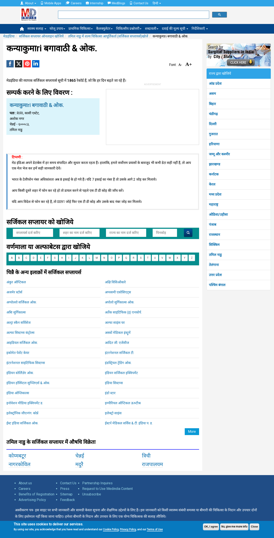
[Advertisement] (153, 116)
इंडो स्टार (110, 393)
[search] (133, 15)
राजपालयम (152, 464)
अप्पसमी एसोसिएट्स (118, 292)
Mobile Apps (50, 3)
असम (212, 94)
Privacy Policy (128, 529)
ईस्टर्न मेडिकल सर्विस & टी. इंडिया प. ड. (129, 423)
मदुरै (79, 464)
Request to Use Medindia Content (107, 489)
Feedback (67, 500)
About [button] (28, 3)
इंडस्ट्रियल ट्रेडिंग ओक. (118, 363)
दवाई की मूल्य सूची (175, 29)
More (192, 432)
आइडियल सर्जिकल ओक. (22, 343)
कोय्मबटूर (17, 456)
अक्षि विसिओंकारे (115, 282)
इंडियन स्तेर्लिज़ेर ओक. (20, 373)
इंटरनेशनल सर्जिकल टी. (119, 353)
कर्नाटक (214, 174)
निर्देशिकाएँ (200, 29)
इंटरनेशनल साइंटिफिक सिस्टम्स (25, 363)
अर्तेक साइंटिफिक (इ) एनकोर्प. (123, 312)
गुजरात (213, 134)
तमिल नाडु (215, 255)
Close (254, 526)
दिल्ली (212, 124)
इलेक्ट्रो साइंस (113, 413)
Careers (74, 3)
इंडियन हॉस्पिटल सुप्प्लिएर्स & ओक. (28, 383)
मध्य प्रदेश (215, 194)
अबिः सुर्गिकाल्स (16, 312)
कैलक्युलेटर (104, 29)
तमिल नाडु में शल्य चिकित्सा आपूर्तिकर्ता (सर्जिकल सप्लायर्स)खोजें (108, 36)
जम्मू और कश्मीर (219, 154)
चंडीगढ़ (213, 114)
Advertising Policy (32, 500)
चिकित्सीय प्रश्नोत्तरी (128, 29)
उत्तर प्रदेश (215, 275)
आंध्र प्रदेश (215, 84)
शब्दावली (151, 29)
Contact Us (139, 3)
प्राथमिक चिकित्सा (80, 29)
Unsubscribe (91, 494)
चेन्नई (79, 456)
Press (64, 489)
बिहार (212, 104)
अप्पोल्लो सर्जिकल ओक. (21, 302)
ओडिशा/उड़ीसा (218, 215)
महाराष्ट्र (213, 204)
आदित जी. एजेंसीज (117, 343)
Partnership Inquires (97, 483)
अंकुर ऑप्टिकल (16, 282)
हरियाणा (214, 144)
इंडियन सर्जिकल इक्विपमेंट (121, 373)
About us (25, 483)
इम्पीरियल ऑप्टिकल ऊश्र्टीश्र (123, 403)
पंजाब (212, 225)
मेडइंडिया (9, 36)
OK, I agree (211, 526)
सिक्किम (214, 245)
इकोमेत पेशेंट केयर (17, 353)
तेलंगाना (214, 265)
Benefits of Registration (36, 494)
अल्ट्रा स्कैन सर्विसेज (18, 323)
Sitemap (66, 494)
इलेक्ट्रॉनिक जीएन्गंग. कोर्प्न (22, 413)
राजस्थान (214, 235)
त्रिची (146, 456)
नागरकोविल (19, 464)
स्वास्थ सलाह (36, 29)
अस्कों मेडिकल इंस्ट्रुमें (118, 333)
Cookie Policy (111, 529)
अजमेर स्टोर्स (14, 292)
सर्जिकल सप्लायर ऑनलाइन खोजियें (41, 36)
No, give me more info (234, 526)
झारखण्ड (214, 164)
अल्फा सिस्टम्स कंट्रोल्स (20, 333)
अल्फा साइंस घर (115, 323)
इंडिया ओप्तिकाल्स (17, 393)
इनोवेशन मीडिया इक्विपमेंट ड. (24, 403)
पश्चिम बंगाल (217, 285)
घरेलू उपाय (57, 29)
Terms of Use (155, 529)
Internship (94, 3)
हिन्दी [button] (157, 3)
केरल (212, 184)
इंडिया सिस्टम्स (114, 383)
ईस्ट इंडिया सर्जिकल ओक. (22, 423)
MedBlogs (116, 3)
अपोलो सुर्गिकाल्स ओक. (119, 302)
